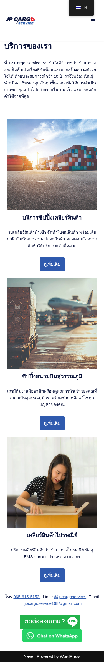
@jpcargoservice (70, 596)
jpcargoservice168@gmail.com (53, 603)
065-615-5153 (26, 596)
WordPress (70, 656)
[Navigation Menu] (93, 20)
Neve (28, 656)
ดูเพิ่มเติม (52, 264)
